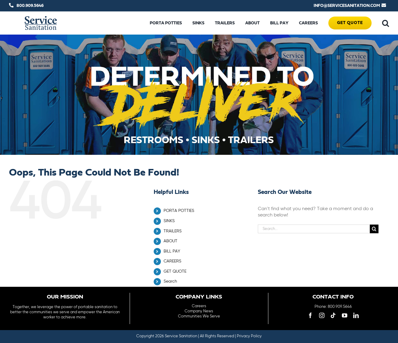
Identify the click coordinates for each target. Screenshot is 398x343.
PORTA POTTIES (179, 211)
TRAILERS (173, 231)
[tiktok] (333, 315)
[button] (385, 23)
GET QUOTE (175, 271)
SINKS (169, 221)
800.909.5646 (30, 6)
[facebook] (310, 315)
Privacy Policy (249, 336)
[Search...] (314, 229)
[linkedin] (356, 315)
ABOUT (170, 241)
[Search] (374, 229)
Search (170, 281)
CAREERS (172, 261)
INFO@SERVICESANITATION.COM (347, 6)
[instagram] (321, 315)
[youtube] (344, 315)
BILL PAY (172, 251)
